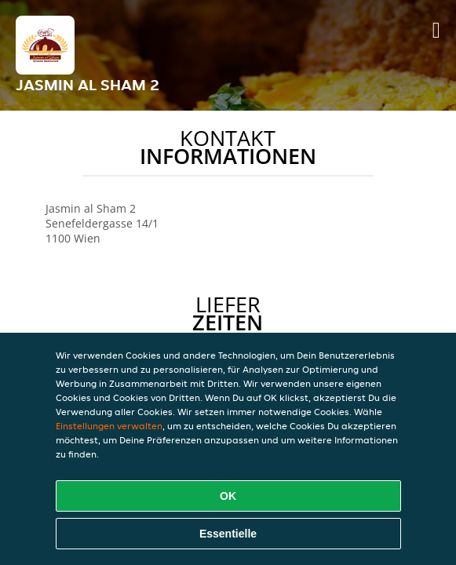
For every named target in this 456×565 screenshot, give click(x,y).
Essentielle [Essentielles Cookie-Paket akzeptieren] (228, 533)
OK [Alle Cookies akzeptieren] (228, 496)
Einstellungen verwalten (109, 426)
